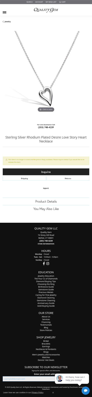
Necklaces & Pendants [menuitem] (46, 349)
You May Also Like (46, 209)
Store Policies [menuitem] (46, 330)
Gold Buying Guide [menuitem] (46, 306)
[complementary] (72, 382)
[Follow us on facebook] (44, 263)
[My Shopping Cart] (62, 2)
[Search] (29, 2)
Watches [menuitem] (46, 357)
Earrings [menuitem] (46, 346)
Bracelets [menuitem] (46, 343)
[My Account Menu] (39, 2)
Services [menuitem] (46, 319)
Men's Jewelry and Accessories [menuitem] (46, 354)
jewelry (8, 21)
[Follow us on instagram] (47, 263)
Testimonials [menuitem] (46, 324)
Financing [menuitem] (45, 322)
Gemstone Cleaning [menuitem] (46, 300)
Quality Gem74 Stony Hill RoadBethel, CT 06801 (46, 238)
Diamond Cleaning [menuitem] (45, 297)
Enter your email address (46, 374)
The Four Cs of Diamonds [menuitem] (46, 278)
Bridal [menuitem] (46, 341)
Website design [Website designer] (42, 387)
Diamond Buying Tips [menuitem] (46, 281)
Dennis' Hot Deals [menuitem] (46, 360)
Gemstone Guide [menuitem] (46, 289)
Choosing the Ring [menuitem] (46, 284)
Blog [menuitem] (46, 327)
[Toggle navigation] (4, 11)
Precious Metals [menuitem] (46, 292)
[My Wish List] (51, 2)
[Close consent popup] (53, 392)
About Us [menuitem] (46, 316)
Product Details (46, 201)
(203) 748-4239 (46, 127)
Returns (68, 178)
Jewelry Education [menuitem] (46, 276)
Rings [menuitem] (45, 352)
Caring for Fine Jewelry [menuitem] (46, 295)
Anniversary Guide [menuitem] (46, 303)
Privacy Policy (37, 392)
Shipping (24, 178)
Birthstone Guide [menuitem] (46, 286)
